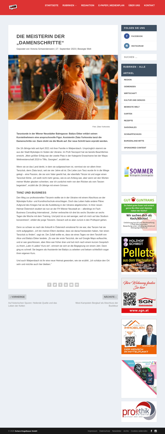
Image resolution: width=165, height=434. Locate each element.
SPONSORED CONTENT (135, 147)
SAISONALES (130, 127)
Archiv (126, 431)
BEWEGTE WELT (132, 106)
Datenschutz (104, 431)
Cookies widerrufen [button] (139, 431)
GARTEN (128, 113)
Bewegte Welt (84, 48)
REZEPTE (128, 120)
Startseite (51, 10)
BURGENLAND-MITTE (134, 141)
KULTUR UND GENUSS (134, 100)
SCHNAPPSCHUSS (132, 134)
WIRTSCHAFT (130, 93)
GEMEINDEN (130, 86)
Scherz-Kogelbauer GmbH (26, 431)
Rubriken (68, 10)
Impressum (92, 431)
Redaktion (87, 10)
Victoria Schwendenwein (42, 48)
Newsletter (116, 431)
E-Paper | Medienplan (111, 10)
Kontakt (149, 10)
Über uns (134, 10)
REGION (128, 79)
